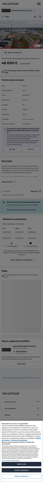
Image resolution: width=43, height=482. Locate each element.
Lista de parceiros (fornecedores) (10, 460)
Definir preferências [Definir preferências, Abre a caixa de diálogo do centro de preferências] (22, 476)
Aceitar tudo (21, 464)
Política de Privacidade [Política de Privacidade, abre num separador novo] (19, 440)
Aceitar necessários (21, 470)
